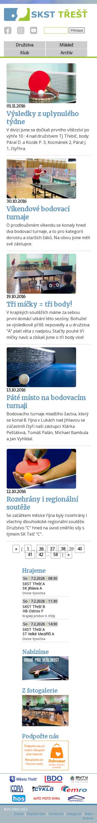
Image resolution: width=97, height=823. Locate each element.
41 (30, 554)
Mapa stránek (87, 816)
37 (52, 549)
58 (55, 554)
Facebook (56, 814)
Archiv (66, 53)
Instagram (74, 814)
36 (41, 549)
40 (79, 549)
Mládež (66, 45)
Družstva (24, 45)
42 (41, 554)
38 (63, 549)
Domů (19, 814)
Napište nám (36, 814)
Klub (24, 53)
